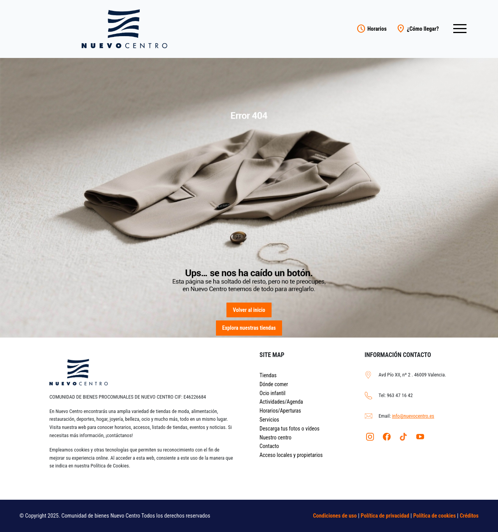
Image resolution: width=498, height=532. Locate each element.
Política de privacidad (385, 516)
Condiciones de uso (335, 516)
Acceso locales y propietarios (291, 455)
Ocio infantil (273, 393)
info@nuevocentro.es (413, 416)
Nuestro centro (275, 437)
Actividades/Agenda (281, 402)
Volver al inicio (249, 310)
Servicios (269, 419)
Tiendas (268, 375)
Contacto (269, 446)
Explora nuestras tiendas (249, 328)
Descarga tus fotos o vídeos (289, 428)
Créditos (469, 516)
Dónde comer (274, 384)
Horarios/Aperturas (280, 411)
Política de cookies (434, 516)
